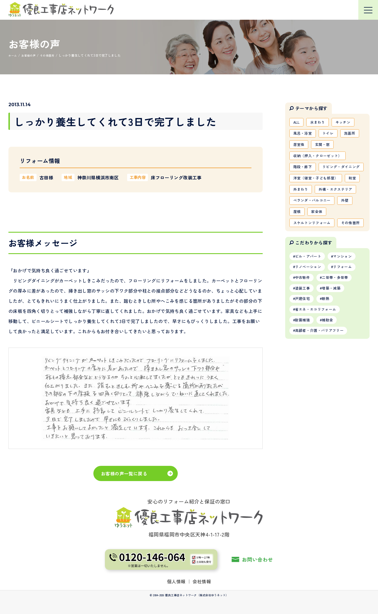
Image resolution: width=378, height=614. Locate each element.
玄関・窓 (325, 147)
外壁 (349, 231)
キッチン (347, 122)
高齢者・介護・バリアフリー (322, 383)
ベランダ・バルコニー (314, 231)
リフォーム (348, 314)
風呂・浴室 (304, 134)
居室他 (300, 147)
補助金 (331, 371)
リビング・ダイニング (314, 183)
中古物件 (304, 325)
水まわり (320, 122)
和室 (298, 207)
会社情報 (202, 581)
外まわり (321, 207)
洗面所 (354, 134)
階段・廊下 (304, 171)
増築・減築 (335, 337)
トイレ (331, 134)
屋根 (298, 243)
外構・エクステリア (312, 219)
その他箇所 (304, 268)
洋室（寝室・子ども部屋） (318, 195)
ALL (297, 122)
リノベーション (310, 314)
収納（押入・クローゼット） (320, 159)
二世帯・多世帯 (339, 325)
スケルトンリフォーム (314, 256)
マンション (348, 302)
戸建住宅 (304, 348)
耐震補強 (304, 371)
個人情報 (176, 581)
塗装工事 (304, 337)
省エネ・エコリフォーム (318, 359)
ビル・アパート (310, 302)
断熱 (329, 348)
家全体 (319, 243)
